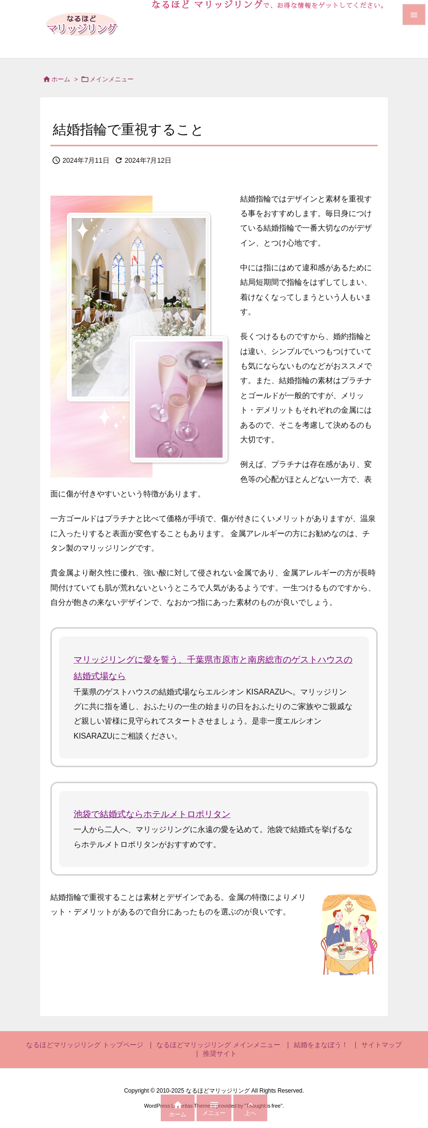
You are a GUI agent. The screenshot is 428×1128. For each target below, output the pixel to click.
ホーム (60, 79)
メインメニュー (112, 79)
